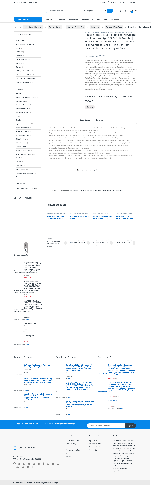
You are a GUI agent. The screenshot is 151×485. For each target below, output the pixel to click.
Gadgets (19, 93)
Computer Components (25, 74)
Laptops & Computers (24, 124)
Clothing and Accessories (26, 71)
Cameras (20, 55)
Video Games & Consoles (33, 27)
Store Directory (71, 444)
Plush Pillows (74, 213)
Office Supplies (22, 143)
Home (16, 27)
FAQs (67, 453)
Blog (105, 19)
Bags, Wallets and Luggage (26, 44)
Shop (122, 2)
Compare (103, 55)
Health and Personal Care (25, 105)
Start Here (49, 19)
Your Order (112, 2)
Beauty (19, 48)
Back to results (21, 40)
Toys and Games (54, 27)
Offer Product (20, 483)
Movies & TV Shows (24, 131)
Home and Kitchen (23, 109)
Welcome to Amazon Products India (25, 2)
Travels (19, 162)
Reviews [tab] (99, 120)
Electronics (20, 86)
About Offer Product (72, 441)
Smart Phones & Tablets (25, 154)
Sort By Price (22, 158)
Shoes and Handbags (24, 150)
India (102, 2)
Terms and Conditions (73, 450)
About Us (61, 19)
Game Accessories (53, 213)
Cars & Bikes (21, 63)
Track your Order (95, 444)
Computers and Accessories (26, 78)
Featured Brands (87, 19)
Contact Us (115, 19)
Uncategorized (22, 169)
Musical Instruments (23, 135)
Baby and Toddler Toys (76, 27)
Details (88, 101)
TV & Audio (21, 165)
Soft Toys (81, 213)
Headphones (21, 101)
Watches (20, 177)
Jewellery (20, 116)
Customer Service (95, 447)
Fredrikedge (53, 483)
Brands (20, 52)
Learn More (65, 243)
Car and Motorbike (23, 59)
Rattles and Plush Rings (114, 27)
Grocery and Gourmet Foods (27, 97)
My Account (132, 2)
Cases (19, 67)
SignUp (130, 426)
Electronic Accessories (24, 82)
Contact (68, 456)
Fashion (19, 90)
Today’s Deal (73, 19)
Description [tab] (85, 120)
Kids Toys (20, 120)
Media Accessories (23, 128)
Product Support (94, 450)
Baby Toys (95, 27)
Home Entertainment (24, 112)
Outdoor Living (21, 146)
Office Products (22, 139)
